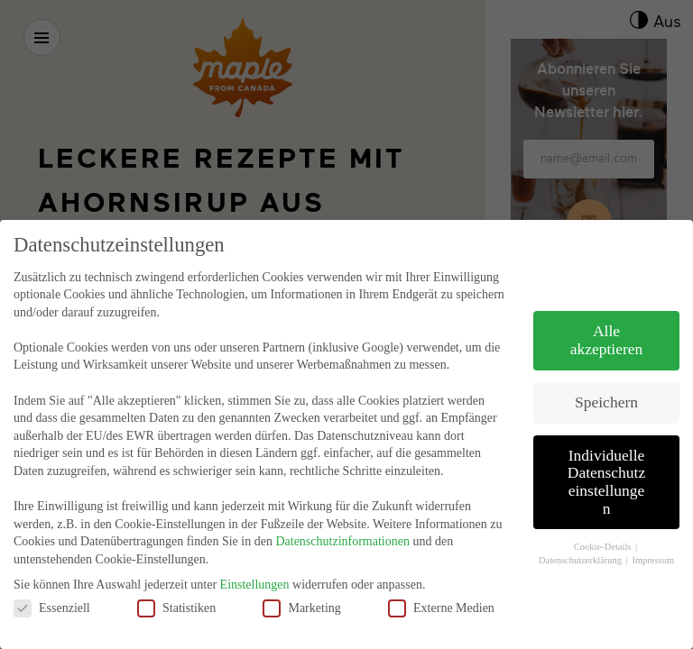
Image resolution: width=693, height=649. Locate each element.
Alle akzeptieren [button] (606, 321)
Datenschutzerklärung (581, 540)
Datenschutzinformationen (342, 522)
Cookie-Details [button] (603, 528)
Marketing (301, 588)
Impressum (653, 540)
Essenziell (52, 588)
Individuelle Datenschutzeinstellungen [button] (607, 462)
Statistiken (176, 588)
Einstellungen (255, 564)
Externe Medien (441, 588)
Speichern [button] (606, 382)
